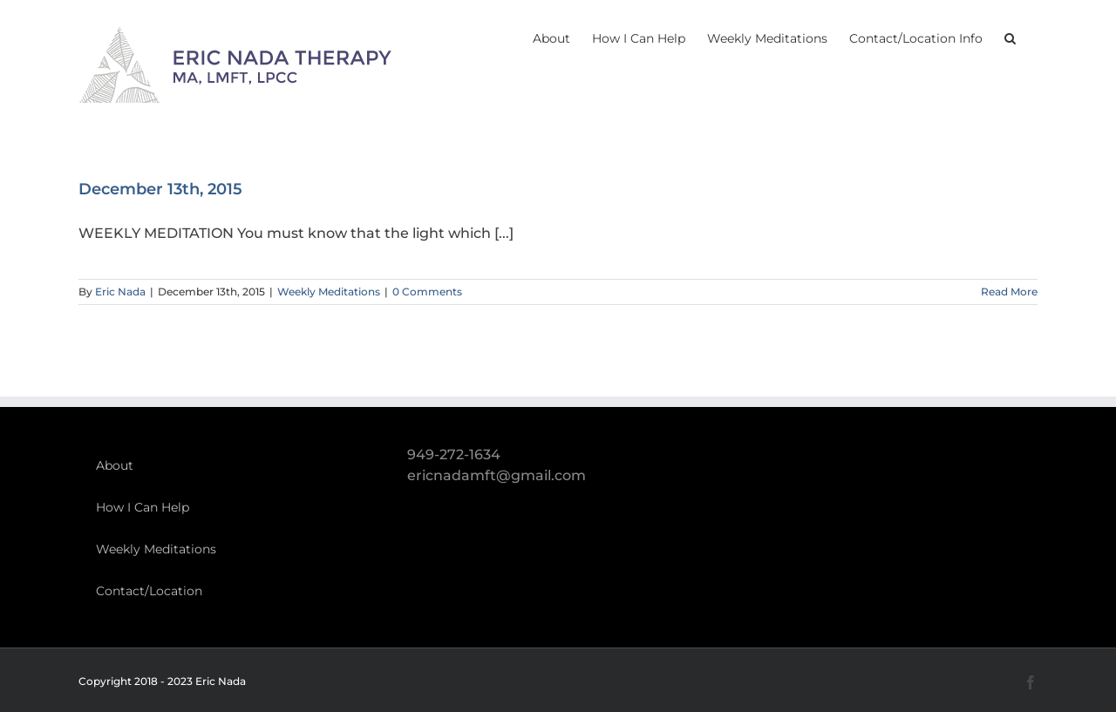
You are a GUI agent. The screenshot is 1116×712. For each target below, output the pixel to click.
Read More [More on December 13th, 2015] (1009, 291)
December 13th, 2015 (160, 189)
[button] (1010, 36)
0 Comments (427, 291)
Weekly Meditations (328, 291)
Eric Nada (120, 291)
